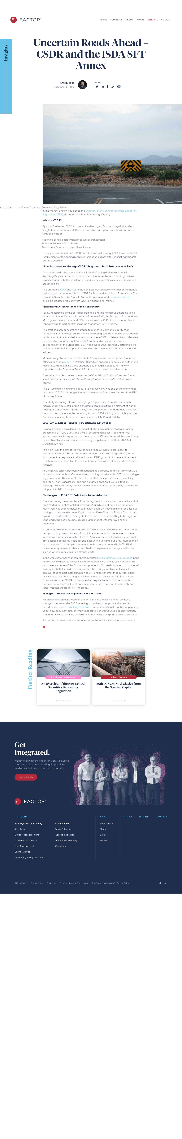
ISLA (74, 289)
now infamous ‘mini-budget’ (116, 557)
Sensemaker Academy (66, 840)
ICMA (63, 289)
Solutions (21, 817)
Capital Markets (23, 851)
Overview (91, 210)
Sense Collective (63, 829)
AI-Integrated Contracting (28, 823)
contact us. (129, 620)
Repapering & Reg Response (29, 857)
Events (103, 834)
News (103, 829)
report (67, 361)
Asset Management (24, 846)
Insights (144, 817)
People (128, 817)
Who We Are (106, 823)
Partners (104, 840)
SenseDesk (20, 829)
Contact (162, 817)
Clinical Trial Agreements (27, 834)
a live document (120, 297)
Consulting (60, 846)
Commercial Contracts (26, 840)
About (104, 817)
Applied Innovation (65, 834)
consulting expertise (78, 607)
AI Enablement (62, 823)
